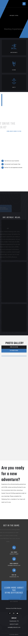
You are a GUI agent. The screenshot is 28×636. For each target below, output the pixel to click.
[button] (24, 3)
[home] (6, 3)
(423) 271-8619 (14, 554)
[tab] (14, 347)
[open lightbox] (12, 366)
